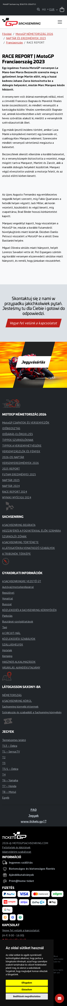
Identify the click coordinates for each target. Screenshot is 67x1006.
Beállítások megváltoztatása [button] (27, 996)
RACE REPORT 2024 (14, 491)
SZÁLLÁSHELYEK (12, 644)
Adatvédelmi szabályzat (16, 851)
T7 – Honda (9, 786)
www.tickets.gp (33, 821)
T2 (4, 757)
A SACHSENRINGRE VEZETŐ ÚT (21, 581)
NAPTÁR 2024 (11, 486)
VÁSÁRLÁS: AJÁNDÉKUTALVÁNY (21, 667)
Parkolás (7, 615)
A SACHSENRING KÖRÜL (17, 701)
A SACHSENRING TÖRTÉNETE (20, 542)
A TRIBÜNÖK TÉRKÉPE (16, 553)
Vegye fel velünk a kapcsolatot (33, 323)
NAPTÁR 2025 (11, 480)
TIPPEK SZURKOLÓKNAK (17, 440)
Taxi (4, 627)
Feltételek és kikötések (16, 847)
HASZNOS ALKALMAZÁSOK (19, 662)
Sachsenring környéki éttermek (20, 706)
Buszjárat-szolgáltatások (17, 621)
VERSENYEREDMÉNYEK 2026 (20, 463)
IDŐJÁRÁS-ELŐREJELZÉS (17, 434)
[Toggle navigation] (60, 22)
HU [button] (44, 9)
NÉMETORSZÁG (12, 695)
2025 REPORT (11, 468)
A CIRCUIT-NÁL (11, 633)
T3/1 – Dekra (10, 769)
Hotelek (7, 650)
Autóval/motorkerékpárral (18, 587)
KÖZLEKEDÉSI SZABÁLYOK (18, 639)
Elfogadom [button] (27, 983)
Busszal (7, 604)
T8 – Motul (9, 792)
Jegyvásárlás (33, 362)
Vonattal (7, 598)
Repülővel (8, 592)
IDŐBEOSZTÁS (11, 428)
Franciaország (14, 42)
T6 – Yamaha (10, 780)
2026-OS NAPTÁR (13, 457)
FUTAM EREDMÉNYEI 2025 (19, 474)
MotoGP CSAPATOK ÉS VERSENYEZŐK (25, 422)
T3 (4, 763)
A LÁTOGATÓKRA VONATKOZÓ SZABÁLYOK (28, 548)
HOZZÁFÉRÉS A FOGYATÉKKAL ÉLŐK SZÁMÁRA (31, 530)
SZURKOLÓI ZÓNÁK (14, 536)
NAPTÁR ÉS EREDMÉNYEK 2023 (26, 38)
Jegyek (33, 815)
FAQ (34, 810)
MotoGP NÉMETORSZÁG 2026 (34, 34)
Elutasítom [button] (27, 989)
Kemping (7, 656)
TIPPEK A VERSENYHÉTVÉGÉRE (21, 445)
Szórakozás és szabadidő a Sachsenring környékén (31, 712)
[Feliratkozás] (59, 998)
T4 (4, 774)
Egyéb (5, 797)
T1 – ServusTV (11, 751)
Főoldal (7, 34)
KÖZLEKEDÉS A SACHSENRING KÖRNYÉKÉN (29, 610)
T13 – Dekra (9, 746)
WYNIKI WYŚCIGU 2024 (16, 497)
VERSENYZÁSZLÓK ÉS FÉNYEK (21, 451)
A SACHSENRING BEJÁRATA (18, 525)
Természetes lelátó (14, 740)
